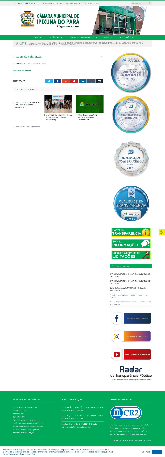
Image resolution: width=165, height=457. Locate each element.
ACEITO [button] (157, 451)
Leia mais (109, 451)
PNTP (121, 440)
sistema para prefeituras (141, 425)
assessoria (127, 428)
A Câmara (54, 37)
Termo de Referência (22, 70)
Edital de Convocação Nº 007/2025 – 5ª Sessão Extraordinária (88, 117)
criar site (125, 425)
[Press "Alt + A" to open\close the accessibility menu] (162, 232)
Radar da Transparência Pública (138, 440)
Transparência (126, 37)
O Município (37, 37)
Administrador (22, 63)
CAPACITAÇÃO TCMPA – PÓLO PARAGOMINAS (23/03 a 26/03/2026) (71, 3)
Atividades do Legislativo (81, 37)
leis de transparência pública (121, 434)
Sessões (108, 37)
